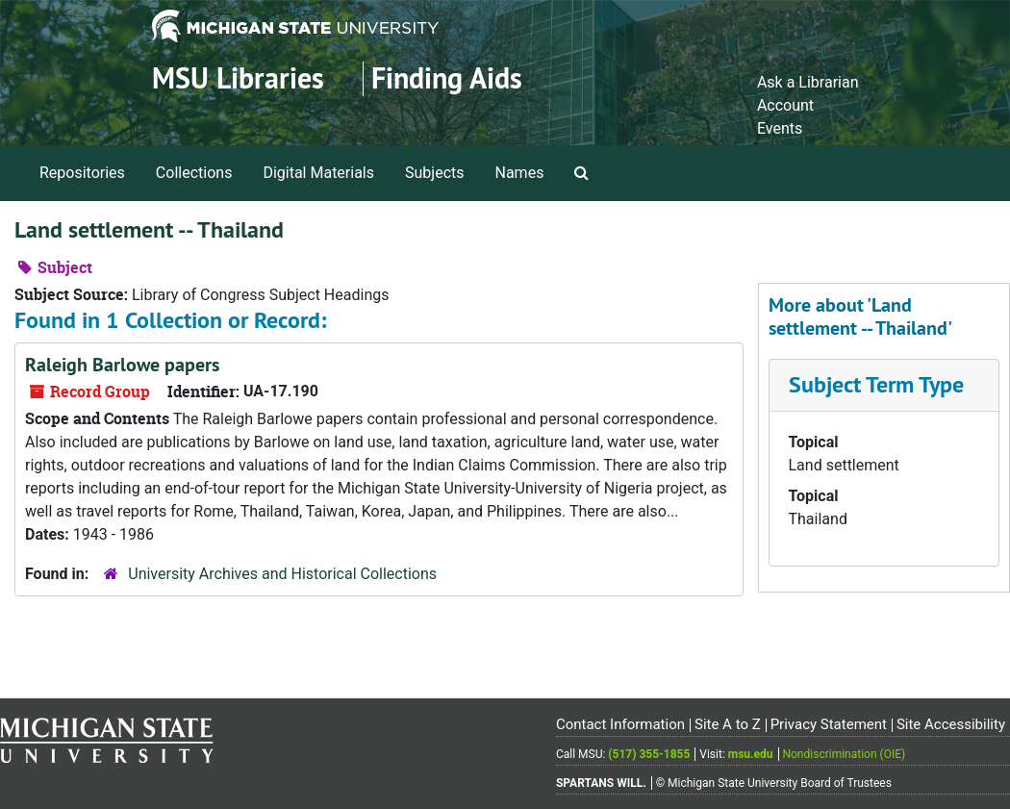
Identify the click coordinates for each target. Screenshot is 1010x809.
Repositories (82, 173)
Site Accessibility (950, 724)
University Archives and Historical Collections (282, 574)
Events (779, 128)
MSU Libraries (238, 78)
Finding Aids (446, 78)
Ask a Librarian (808, 82)
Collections (194, 173)
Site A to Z (727, 724)
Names (519, 173)
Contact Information (620, 724)
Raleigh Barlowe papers (122, 364)
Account (785, 105)
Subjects (434, 173)
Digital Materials (318, 173)
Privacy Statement (828, 724)
